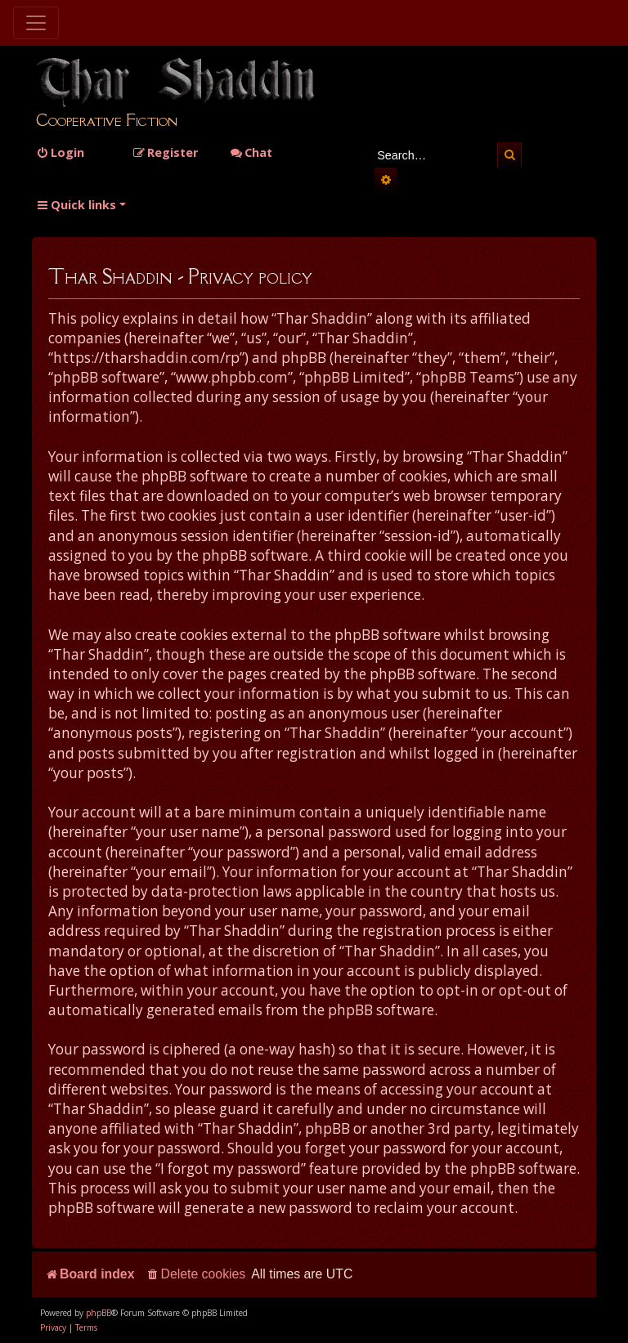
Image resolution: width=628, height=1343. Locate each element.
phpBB (98, 1312)
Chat (251, 152)
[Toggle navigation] (36, 23)
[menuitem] (60, 152)
